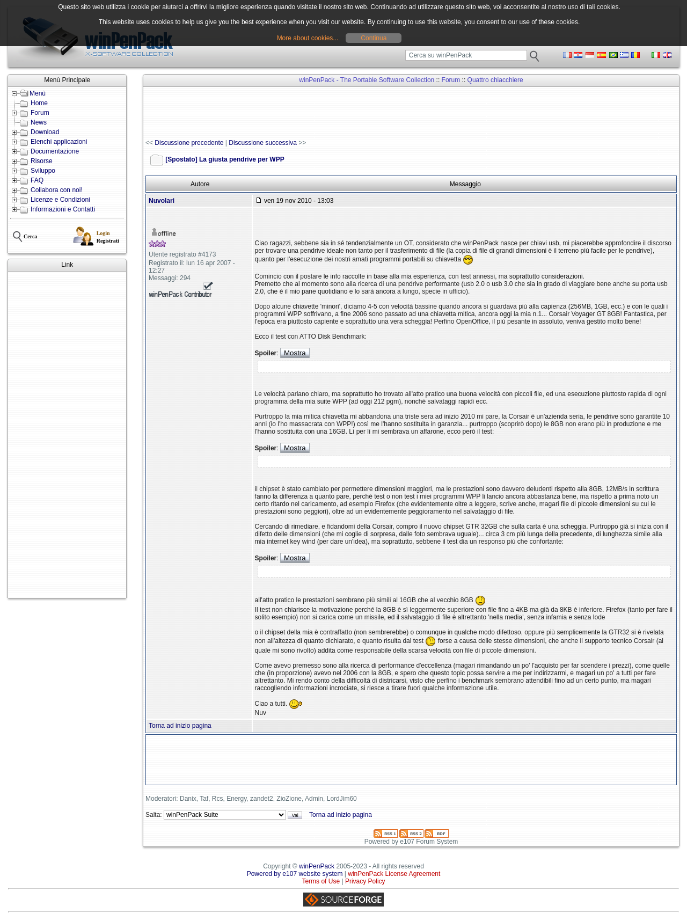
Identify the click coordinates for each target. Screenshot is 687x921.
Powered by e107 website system (295, 874)
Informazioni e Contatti (63, 209)
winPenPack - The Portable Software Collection (366, 80)
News (39, 122)
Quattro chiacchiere (495, 80)
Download (45, 132)
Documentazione (55, 151)
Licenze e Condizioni (60, 199)
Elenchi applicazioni (59, 141)
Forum (40, 112)
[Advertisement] (67, 435)
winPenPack (316, 866)
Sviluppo (43, 170)
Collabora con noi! (57, 190)
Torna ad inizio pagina (180, 725)
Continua (373, 38)
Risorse (42, 161)
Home (39, 103)
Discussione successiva (263, 143)
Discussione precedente (189, 143)
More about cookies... (308, 38)
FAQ (37, 180)
